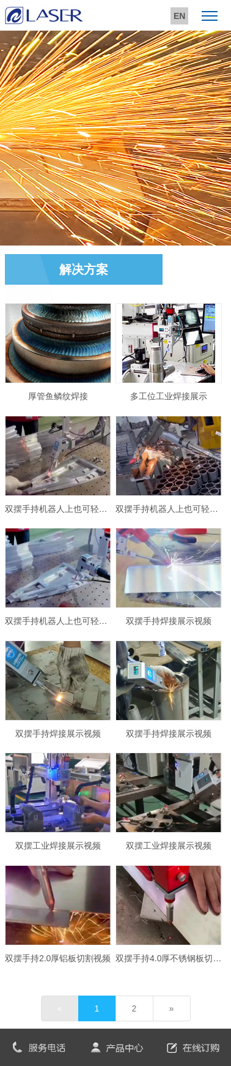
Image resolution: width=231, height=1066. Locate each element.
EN (179, 16)
